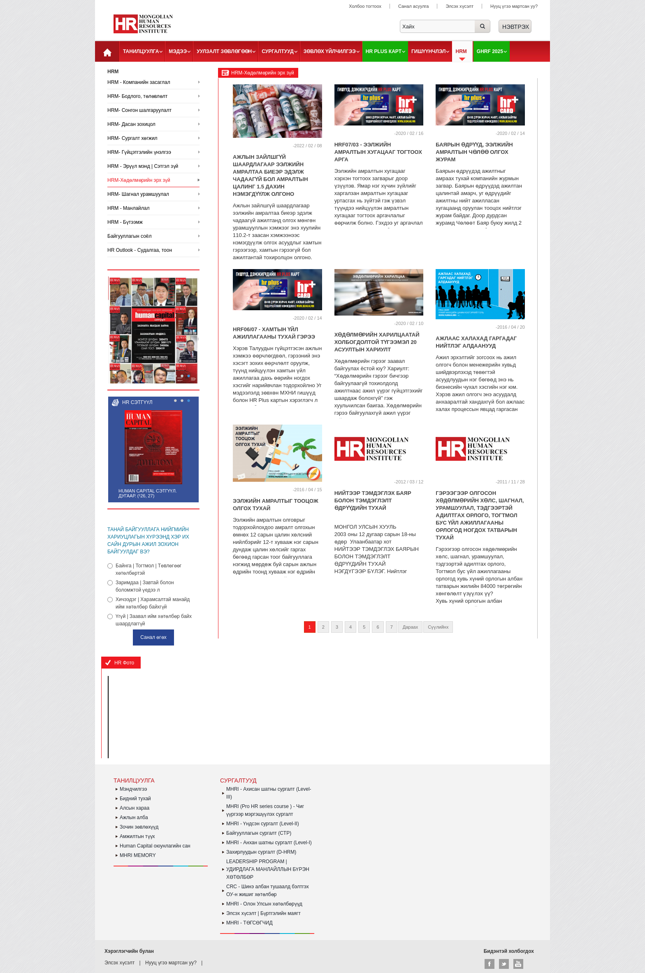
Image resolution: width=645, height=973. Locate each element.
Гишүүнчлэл (428, 51)
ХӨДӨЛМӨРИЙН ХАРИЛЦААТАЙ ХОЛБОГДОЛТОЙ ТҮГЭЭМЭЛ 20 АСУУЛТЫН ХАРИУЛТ (377, 342)
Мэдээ (178, 51)
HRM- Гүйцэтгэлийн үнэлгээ (139, 152)
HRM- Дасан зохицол (131, 124)
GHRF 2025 (490, 51)
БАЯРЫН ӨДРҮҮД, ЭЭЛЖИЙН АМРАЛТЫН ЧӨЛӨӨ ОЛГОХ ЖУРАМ (474, 152)
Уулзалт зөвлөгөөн (224, 51)
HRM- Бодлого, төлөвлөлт (137, 96)
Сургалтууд (277, 51)
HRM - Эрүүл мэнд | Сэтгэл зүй (142, 166)
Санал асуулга (413, 6)
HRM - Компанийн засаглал (138, 82)
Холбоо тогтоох (365, 6)
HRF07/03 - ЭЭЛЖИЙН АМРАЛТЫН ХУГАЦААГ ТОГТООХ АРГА (378, 152)
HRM (460, 51)
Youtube (518, 964)
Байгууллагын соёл (129, 236)
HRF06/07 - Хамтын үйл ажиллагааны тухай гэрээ (274, 333)
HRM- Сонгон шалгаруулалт (139, 110)
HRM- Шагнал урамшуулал (138, 194)
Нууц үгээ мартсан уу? (514, 6)
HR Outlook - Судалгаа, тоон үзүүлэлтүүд (139, 255)
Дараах (410, 627)
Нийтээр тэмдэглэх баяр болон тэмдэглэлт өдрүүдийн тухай (372, 500)
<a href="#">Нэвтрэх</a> (515, 26)
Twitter (504, 964)
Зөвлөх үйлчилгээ (330, 51)
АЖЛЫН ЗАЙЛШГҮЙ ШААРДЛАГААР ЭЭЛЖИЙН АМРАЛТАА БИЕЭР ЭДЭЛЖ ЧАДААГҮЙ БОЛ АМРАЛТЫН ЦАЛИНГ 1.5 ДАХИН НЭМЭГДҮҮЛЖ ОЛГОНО (270, 175)
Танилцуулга (141, 51)
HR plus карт (383, 51)
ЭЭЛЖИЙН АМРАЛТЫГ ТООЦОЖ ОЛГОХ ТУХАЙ (275, 504)
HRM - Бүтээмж (125, 222)
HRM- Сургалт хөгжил (132, 138)
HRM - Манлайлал (128, 208)
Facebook (489, 964)
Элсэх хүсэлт (459, 6)
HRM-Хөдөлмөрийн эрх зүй (138, 180)
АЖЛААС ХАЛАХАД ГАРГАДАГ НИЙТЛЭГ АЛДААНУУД (476, 342)
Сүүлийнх (438, 627)
